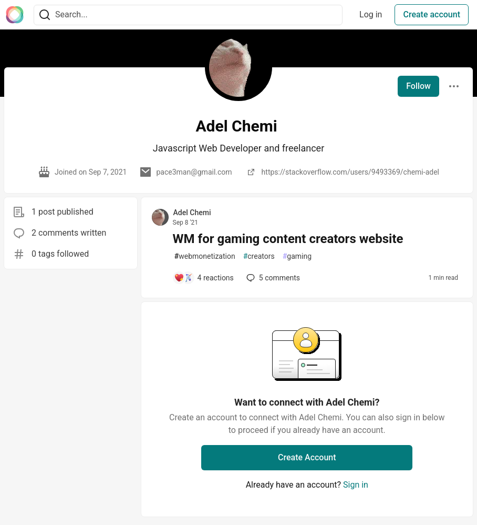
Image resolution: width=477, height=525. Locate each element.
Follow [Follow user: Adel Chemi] (418, 86)
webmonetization (204, 256)
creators (259, 256)
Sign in (355, 485)
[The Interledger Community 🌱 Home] (14, 14)
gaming (297, 256)
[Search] (44, 15)
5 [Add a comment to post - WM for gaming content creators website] (272, 277)
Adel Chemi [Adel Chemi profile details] (192, 212)
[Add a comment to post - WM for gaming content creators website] (204, 277)
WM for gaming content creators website (288, 238)
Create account (431, 14)
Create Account (307, 457)
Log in (370, 14)
